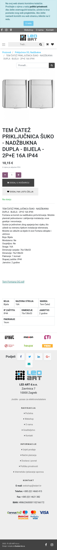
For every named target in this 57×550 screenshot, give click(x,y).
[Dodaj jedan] (18, 175)
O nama (39, 30)
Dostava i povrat (29, 461)
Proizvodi (6, 52)
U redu (28, 23)
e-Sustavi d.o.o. (19, 546)
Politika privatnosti (29, 466)
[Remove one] (5, 175)
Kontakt (50, 30)
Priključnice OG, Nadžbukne (28, 52)
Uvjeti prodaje (29, 449)
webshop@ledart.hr (32, 486)
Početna (29, 413)
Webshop (28, 30)
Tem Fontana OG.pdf (13, 281)
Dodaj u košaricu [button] (18, 183)
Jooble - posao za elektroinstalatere (28, 399)
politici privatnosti (38, 6)
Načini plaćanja (29, 455)
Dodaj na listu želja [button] (20, 192)
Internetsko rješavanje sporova (29, 472)
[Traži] (52, 65)
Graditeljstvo (29, 430)
